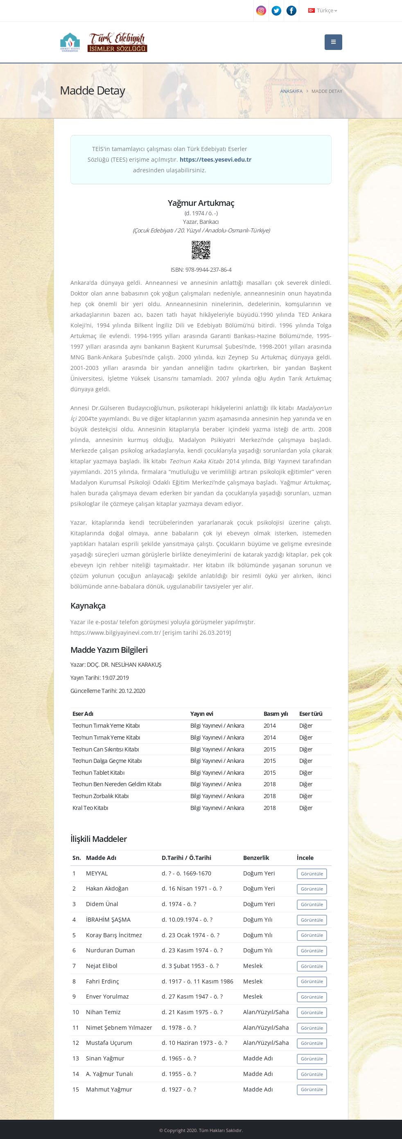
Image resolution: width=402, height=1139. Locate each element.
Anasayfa (291, 91)
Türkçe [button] (322, 10)
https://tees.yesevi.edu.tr (215, 159)
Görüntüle (312, 874)
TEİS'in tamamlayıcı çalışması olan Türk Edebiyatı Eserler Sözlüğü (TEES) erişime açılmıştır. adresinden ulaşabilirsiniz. (169, 159)
